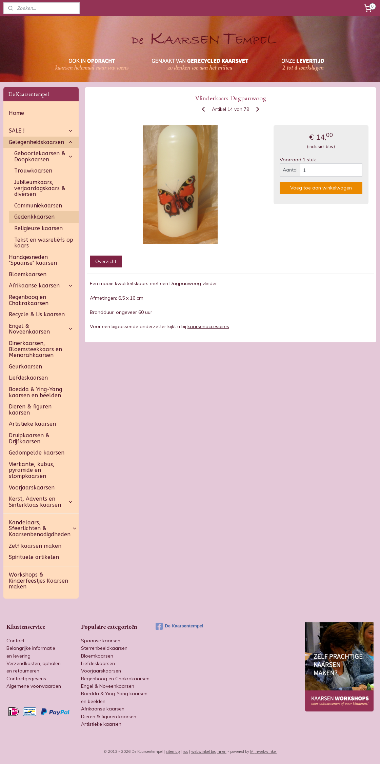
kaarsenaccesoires (208, 326)
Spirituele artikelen (34, 557)
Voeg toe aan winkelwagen (321, 188)
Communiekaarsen (38, 205)
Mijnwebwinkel (263, 751)
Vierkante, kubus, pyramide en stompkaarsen (32, 470)
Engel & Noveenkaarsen (41, 329)
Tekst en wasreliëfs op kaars (43, 243)
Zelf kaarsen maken (35, 546)
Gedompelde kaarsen (36, 452)
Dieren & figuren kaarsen (30, 409)
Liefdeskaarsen (28, 378)
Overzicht (105, 261)
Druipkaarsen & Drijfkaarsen (29, 438)
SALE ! (41, 130)
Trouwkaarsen (33, 170)
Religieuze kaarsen (38, 228)
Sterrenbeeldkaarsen (104, 648)
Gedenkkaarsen (34, 217)
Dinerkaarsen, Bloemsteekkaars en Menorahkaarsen (35, 349)
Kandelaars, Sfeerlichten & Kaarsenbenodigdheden (43, 528)
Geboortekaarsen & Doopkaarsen (43, 156)
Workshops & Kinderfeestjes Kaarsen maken (38, 580)
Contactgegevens (26, 679)
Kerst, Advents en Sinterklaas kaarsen (41, 502)
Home (16, 113)
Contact (15, 641)
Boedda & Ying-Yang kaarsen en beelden (35, 392)
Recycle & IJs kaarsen (37, 314)
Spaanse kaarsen (100, 641)
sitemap (173, 751)
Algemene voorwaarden (33, 686)
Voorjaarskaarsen (32, 487)
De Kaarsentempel (179, 626)
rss (185, 751)
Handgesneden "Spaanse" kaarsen (33, 260)
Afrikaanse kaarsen (41, 285)
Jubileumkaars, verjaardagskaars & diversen (39, 188)
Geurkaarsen (25, 366)
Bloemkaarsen (27, 274)
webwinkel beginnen (208, 751)
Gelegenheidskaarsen (41, 142)
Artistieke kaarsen (32, 424)
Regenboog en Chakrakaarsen (28, 300)
